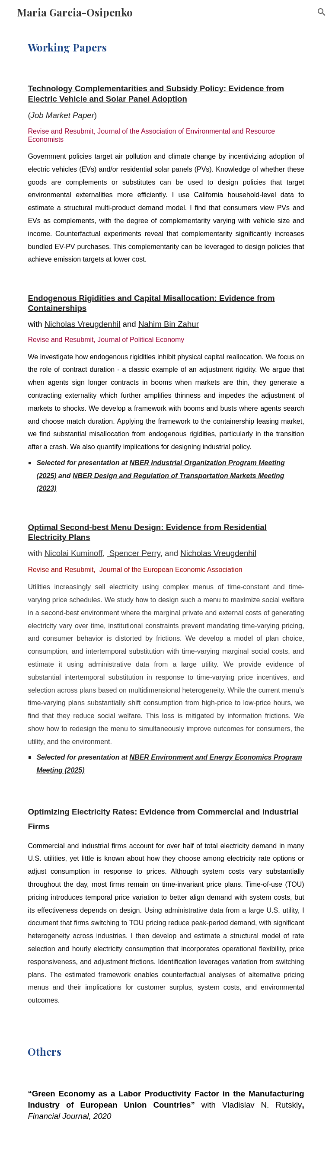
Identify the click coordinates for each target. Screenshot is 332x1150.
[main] (165, 47)
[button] (321, 12)
